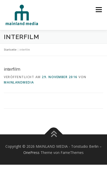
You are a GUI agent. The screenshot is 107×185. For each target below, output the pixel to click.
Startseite (10, 49)
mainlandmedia (19, 82)
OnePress (31, 152)
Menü (98, 9)
